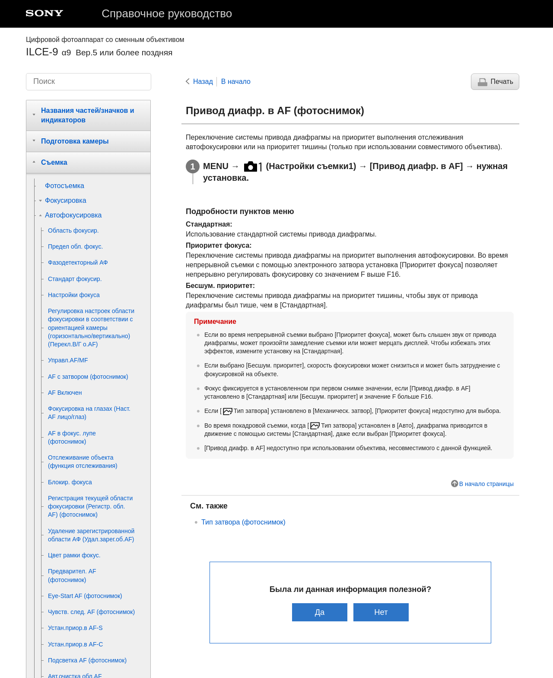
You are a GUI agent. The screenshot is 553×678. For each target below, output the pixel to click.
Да (319, 612)
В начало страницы (486, 483)
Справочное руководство (167, 13)
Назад (203, 81)
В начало (236, 81)
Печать (502, 81)
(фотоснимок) (243, 522)
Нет (381, 612)
